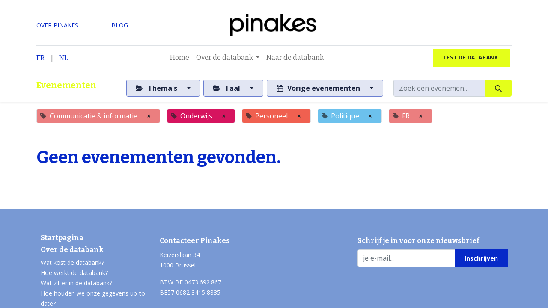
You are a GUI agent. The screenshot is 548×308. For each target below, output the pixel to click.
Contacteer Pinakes (195, 241)
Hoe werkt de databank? (74, 273)
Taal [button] (227, 88)
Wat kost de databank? (72, 262)
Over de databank (72, 250)
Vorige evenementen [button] (319, 88)
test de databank (471, 57)
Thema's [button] (157, 88)
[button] (481, 258)
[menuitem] (180, 57)
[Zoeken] (498, 88)
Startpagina (62, 238)
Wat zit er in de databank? (76, 283)
